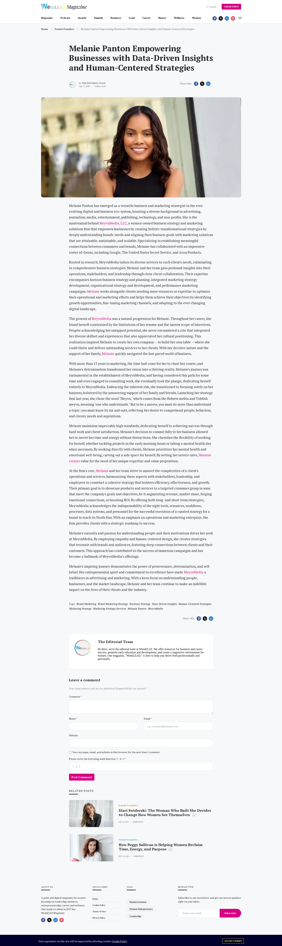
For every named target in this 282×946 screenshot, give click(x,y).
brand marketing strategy (113, 604)
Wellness (179, 17)
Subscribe (230, 913)
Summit (98, 17)
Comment (75, 696)
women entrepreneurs (141, 909)
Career (146, 17)
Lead (132, 17)
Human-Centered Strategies (195, 604)
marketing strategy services (109, 608)
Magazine (47, 17)
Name (72, 718)
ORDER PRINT (231, 6)
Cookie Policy (119, 941)
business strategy (139, 604)
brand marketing (86, 604)
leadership (135, 916)
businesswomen (138, 902)
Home (44, 29)
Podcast (65, 17)
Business (116, 17)
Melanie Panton (137, 608)
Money (162, 17)
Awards (82, 17)
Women (196, 17)
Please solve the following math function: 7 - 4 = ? (97, 759)
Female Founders (64, 29)
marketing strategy (80, 608)
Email (147, 718)
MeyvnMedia (155, 608)
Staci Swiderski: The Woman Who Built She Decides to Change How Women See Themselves (165, 812)
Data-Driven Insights (164, 604)
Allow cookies (233, 941)
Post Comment (81, 777)
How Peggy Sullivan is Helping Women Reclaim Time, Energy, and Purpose (161, 846)
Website (73, 735)
